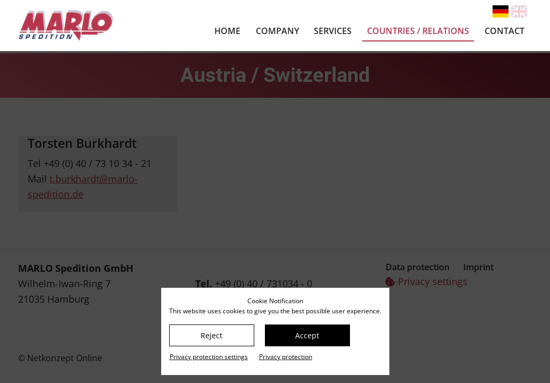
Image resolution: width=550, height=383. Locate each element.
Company (277, 31)
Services (333, 31)
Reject (211, 335)
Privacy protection (285, 356)
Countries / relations (418, 31)
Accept (307, 335)
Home (227, 31)
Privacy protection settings (209, 356)
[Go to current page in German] (501, 11)
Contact (504, 31)
